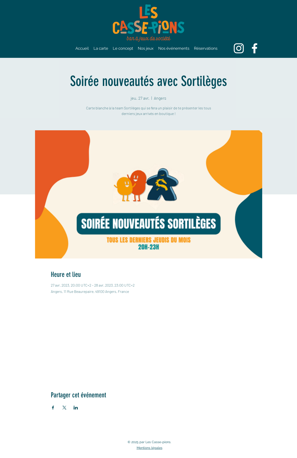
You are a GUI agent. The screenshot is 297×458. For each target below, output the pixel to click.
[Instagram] (238, 48)
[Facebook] (254, 48)
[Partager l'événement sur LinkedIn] (76, 407)
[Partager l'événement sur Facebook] (53, 407)
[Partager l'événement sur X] (64, 407)
